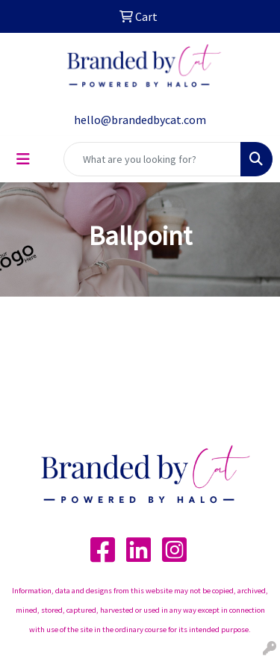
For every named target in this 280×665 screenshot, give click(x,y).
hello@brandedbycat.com (140, 119)
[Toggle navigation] (23, 159)
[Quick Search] (152, 159)
